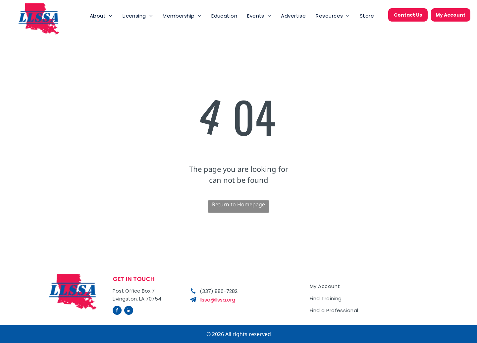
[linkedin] (128, 311)
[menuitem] (101, 16)
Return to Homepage (238, 204)
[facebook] (117, 311)
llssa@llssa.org (217, 299)
